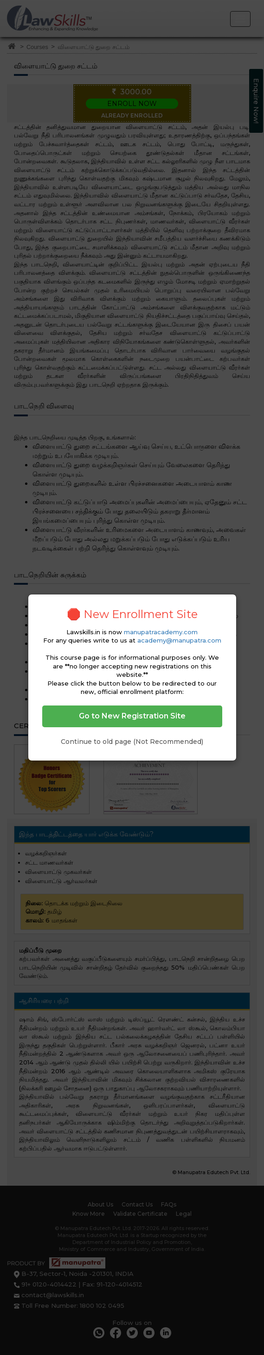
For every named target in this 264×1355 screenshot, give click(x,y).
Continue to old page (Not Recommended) (132, 741)
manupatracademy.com (161, 632)
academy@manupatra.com (179, 640)
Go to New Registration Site (132, 716)
